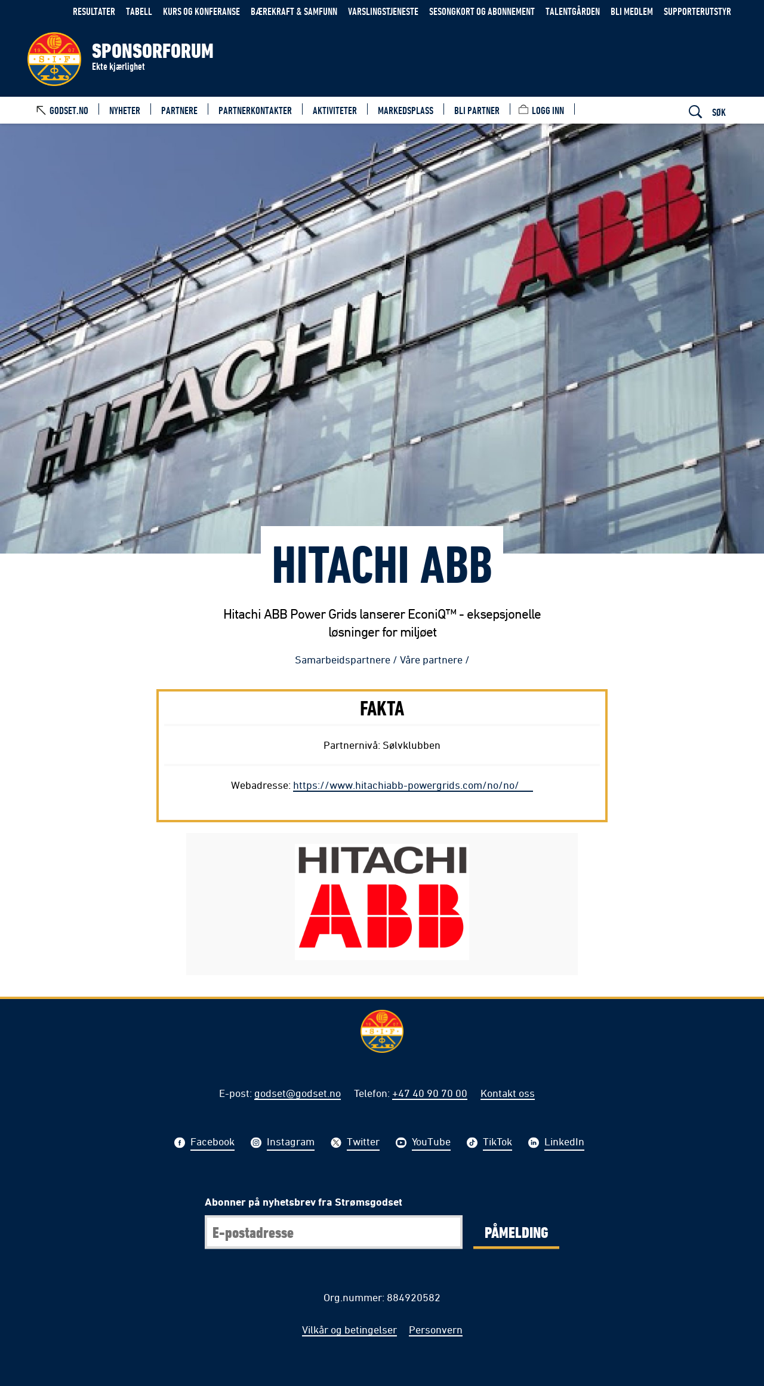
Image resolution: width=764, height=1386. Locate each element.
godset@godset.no (297, 1093)
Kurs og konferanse (201, 11)
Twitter (363, 1143)
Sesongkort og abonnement (482, 11)
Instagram (291, 1143)
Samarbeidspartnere (342, 659)
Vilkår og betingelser (349, 1329)
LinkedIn (564, 1143)
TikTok (497, 1143)
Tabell (139, 11)
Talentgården (573, 11)
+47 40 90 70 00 (429, 1093)
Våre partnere (431, 659)
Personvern (436, 1329)
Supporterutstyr (697, 11)
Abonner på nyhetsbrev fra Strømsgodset (303, 1201)
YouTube (431, 1143)
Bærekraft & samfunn (294, 11)
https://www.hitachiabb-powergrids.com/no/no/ (406, 785)
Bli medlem (632, 11)
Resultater (94, 11)
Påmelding (517, 1232)
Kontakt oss (507, 1093)
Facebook (212, 1143)
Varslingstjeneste (383, 11)
